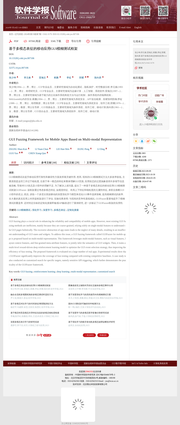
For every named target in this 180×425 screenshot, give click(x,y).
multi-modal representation (83, 271)
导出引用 (76, 41)
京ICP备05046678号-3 (105, 375)
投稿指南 (85, 27)
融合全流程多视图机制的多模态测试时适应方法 (32, 295)
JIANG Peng (83, 149)
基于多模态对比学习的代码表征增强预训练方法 (32, 304)
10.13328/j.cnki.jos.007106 (21, 58)
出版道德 (98, 27)
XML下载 (56, 41)
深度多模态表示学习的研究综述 (25, 322)
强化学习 (36, 210)
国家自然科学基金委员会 (95, 363)
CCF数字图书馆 (119, 363)
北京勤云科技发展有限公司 (95, 384)
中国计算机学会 (55, 363)
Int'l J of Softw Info (140, 363)
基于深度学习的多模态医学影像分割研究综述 (88, 313)
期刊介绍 (49, 27)
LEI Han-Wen (62, 149)
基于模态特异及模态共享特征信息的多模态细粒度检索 (35, 313)
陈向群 (97, 77)
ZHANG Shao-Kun (18, 149)
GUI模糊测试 (23, 210)
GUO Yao (13, 153)
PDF (16, 41)
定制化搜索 (73, 210)
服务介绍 (72, 27)
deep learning (63, 271)
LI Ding (101, 149)
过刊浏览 (19, 34)
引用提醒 (96, 41)
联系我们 (111, 27)
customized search (106, 271)
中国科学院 (73, 363)
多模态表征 (59, 210)
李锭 (69, 77)
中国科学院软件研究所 (32, 363)
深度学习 (47, 210)
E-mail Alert (125, 27)
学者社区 (103, 335)
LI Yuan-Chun (41, 149)
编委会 (60, 27)
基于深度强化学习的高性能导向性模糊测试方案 (89, 295)
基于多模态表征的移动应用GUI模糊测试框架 (31, 285)
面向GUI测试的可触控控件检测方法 (84, 304)
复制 (140, 68)
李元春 (27, 77)
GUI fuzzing (26, 271)
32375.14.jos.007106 (19, 68)
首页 (11, 34)
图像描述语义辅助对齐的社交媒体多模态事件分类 (90, 285)
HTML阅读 (35, 41)
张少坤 (12, 77)
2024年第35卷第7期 (32, 34)
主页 (38, 27)
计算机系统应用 (160, 363)
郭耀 (81, 77)
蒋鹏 (56, 77)
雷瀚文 (42, 77)
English (137, 27)
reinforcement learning (44, 271)
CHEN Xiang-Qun (37, 153)
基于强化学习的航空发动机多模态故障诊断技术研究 (91, 322)
